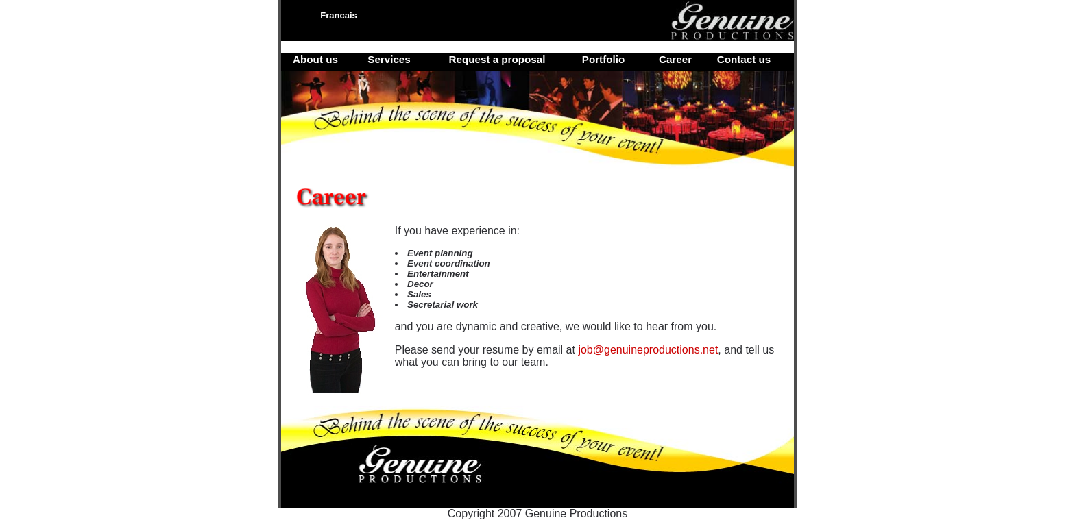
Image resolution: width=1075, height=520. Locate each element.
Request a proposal (497, 59)
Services (389, 59)
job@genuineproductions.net (648, 350)
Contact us (744, 59)
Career (675, 59)
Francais (338, 15)
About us (315, 59)
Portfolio (603, 59)
